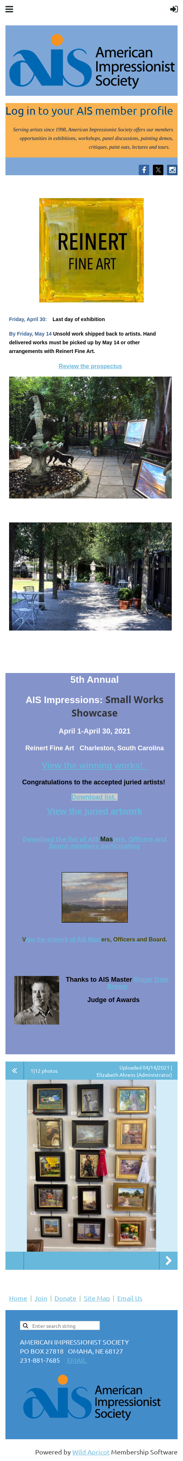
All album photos (14, 1071)
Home (18, 1298)
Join (40, 1298)
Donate (65, 1298)
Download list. (95, 797)
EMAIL (77, 1360)
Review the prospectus (90, 366)
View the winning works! (95, 765)
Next (168, 1261)
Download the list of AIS (60, 838)
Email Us (129, 1298)
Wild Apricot (91, 1452)
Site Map (97, 1298)
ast (97, 939)
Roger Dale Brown (137, 983)
